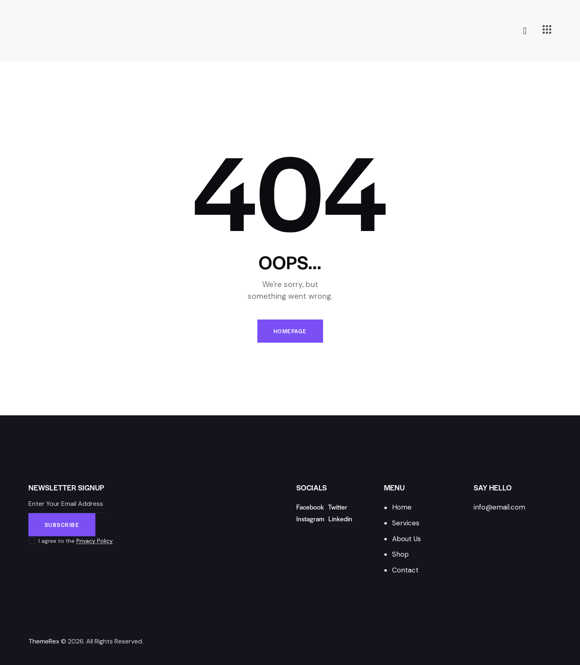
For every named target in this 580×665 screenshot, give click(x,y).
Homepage (290, 331)
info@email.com (499, 507)
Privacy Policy (94, 541)
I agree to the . (76, 540)
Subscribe (62, 525)
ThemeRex (43, 641)
